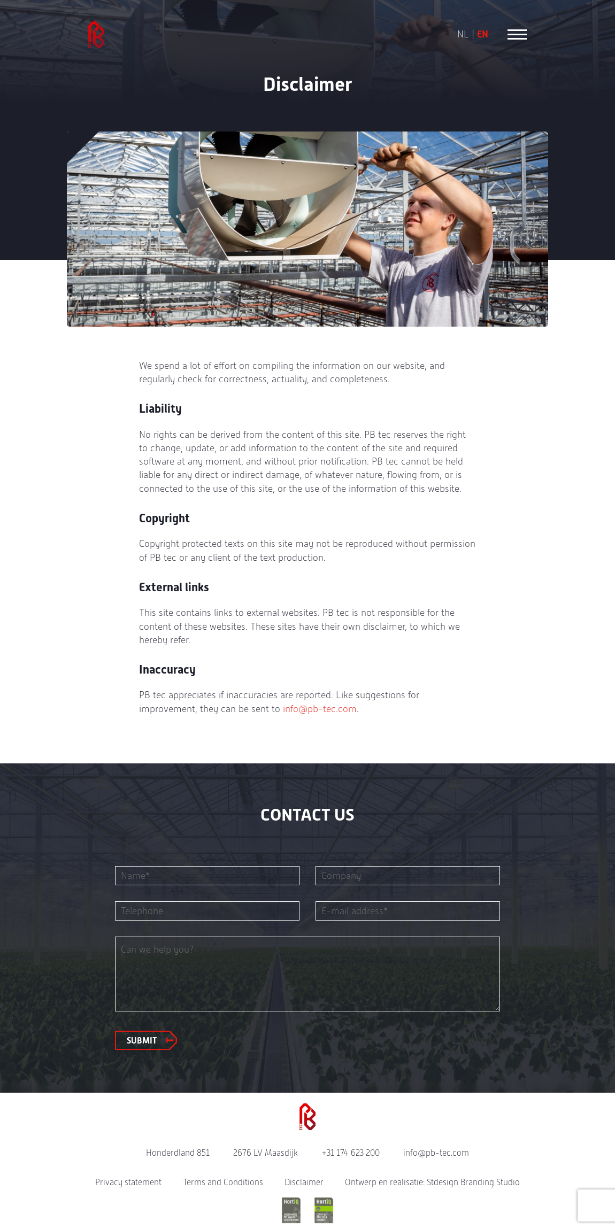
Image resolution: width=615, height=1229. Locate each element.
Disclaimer (304, 1182)
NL (463, 34)
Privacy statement (128, 1182)
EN (482, 34)
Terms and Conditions (223, 1182)
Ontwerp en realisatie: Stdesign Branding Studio (432, 1182)
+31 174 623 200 (350, 1153)
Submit (142, 1040)
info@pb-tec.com (320, 708)
